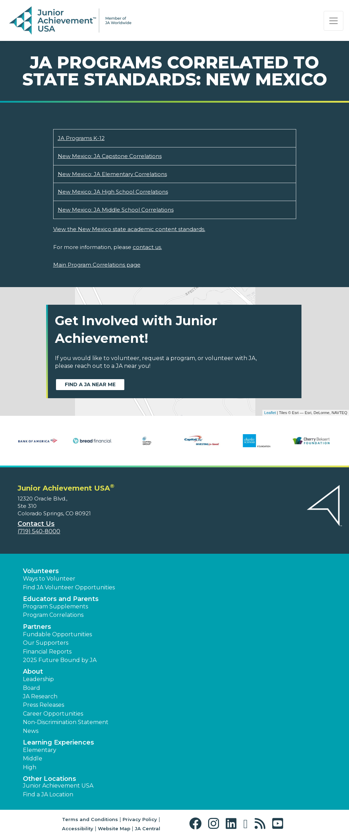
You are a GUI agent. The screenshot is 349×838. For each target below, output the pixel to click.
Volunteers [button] (41, 571)
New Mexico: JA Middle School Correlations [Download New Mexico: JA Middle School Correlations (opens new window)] (116, 209)
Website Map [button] (114, 828)
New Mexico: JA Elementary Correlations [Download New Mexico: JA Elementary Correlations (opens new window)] (112, 174)
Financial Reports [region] (47, 651)
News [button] (30, 731)
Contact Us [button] (36, 524)
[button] (197, 823)
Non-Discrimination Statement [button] (65, 722)
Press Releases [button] (43, 705)
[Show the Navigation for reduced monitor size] (333, 21)
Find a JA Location (48, 794)
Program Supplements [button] (55, 606)
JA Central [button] (147, 828)
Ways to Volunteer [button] (49, 578)
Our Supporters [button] (45, 642)
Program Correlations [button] (53, 615)
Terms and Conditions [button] (90, 819)
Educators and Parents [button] (61, 599)
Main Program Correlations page (97, 264)
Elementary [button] (39, 750)
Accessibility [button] (77, 828)
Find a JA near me (90, 384)
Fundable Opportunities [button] (57, 634)
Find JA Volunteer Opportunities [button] (69, 587)
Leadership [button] (38, 679)
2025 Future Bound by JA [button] (59, 660)
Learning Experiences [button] (58, 742)
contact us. (147, 247)
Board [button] (31, 688)
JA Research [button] (40, 696)
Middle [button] (32, 758)
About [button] (33, 671)
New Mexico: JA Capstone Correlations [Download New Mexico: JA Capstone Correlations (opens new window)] (110, 156)
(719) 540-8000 (39, 531)
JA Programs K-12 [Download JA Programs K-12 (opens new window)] (81, 138)
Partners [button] (37, 627)
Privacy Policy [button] (140, 819)
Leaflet (270, 413)
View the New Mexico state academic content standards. (129, 229)
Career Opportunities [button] (53, 713)
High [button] (29, 767)
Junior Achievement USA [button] (58, 785)
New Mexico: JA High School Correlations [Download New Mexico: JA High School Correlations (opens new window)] (113, 191)
